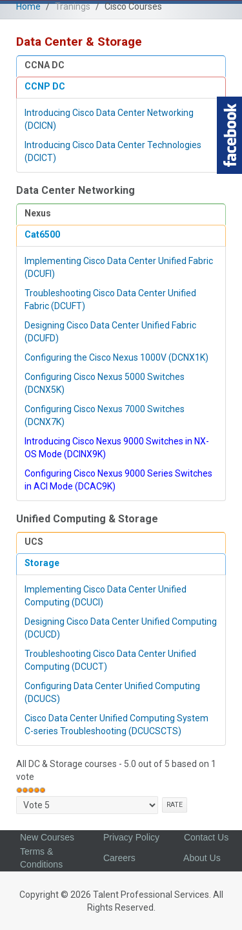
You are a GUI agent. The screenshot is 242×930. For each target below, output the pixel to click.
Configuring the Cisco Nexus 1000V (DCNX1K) (116, 357)
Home (28, 6)
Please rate (16, 796)
